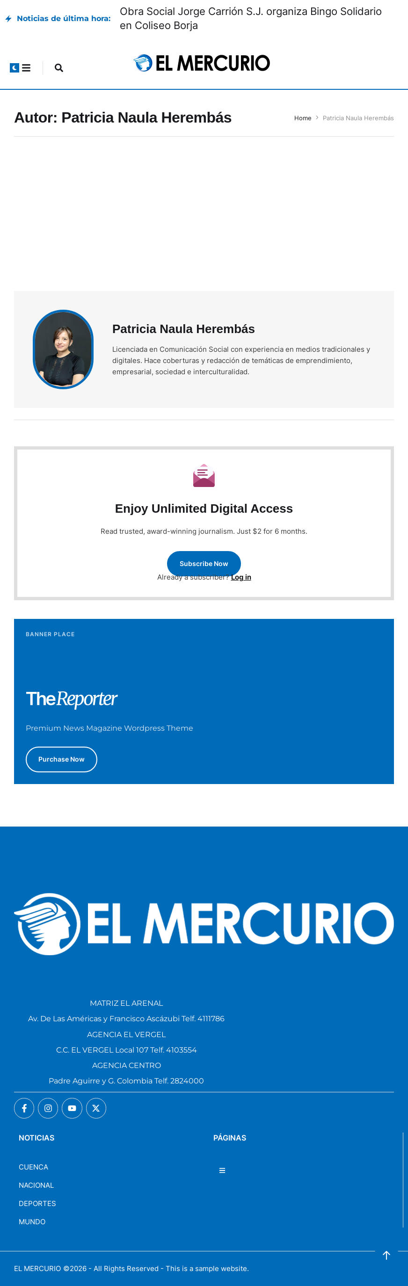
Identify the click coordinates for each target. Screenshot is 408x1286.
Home (303, 118)
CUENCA (33, 1166)
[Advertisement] (204, 220)
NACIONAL (36, 1185)
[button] (14, 68)
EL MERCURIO (37, 1268)
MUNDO (32, 1221)
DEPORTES (37, 1203)
